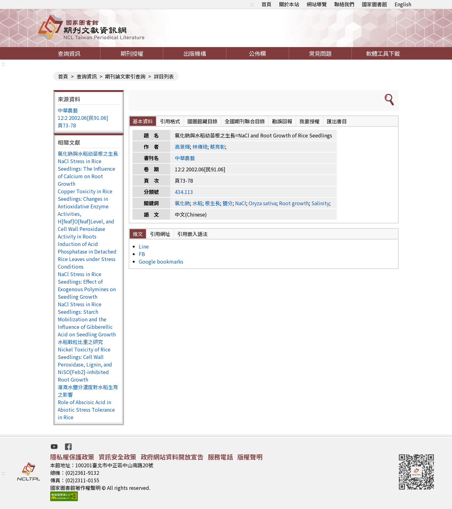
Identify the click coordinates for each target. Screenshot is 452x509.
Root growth (294, 203)
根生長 (212, 203)
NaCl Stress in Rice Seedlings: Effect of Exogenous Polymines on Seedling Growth (87, 285)
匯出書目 (337, 121)
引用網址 (160, 234)
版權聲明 (249, 456)
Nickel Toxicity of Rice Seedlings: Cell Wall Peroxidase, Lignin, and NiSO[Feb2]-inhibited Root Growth (85, 364)
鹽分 (228, 203)
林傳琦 (199, 146)
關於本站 (289, 4)
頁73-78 (67, 125)
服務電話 (220, 456)
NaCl (240, 203)
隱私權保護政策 (72, 456)
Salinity (320, 203)
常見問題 (320, 53)
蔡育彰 (217, 146)
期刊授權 (132, 53)
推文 (138, 234)
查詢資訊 (69, 53)
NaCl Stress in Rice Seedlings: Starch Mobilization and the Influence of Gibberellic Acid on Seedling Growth (87, 319)
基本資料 (143, 121)
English (403, 4)
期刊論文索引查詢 (125, 76)
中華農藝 (68, 110)
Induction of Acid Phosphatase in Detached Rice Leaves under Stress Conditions (87, 255)
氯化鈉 (182, 203)
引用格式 (170, 121)
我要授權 (309, 121)
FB (142, 254)
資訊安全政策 (117, 456)
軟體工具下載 (383, 53)
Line (144, 246)
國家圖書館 (374, 4)
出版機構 (194, 53)
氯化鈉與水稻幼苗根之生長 (88, 153)
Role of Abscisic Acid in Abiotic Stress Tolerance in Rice (86, 409)
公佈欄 (257, 53)
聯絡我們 (344, 4)
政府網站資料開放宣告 (172, 456)
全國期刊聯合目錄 (245, 121)
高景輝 (182, 146)
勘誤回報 (282, 121)
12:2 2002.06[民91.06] (83, 117)
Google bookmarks (161, 261)
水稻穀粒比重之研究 (80, 342)
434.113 (184, 192)
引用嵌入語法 (192, 234)
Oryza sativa (263, 203)
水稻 (197, 203)
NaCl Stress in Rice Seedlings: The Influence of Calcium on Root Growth (86, 172)
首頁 (266, 4)
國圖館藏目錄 (202, 121)
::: (252, 4)
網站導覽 (317, 4)
